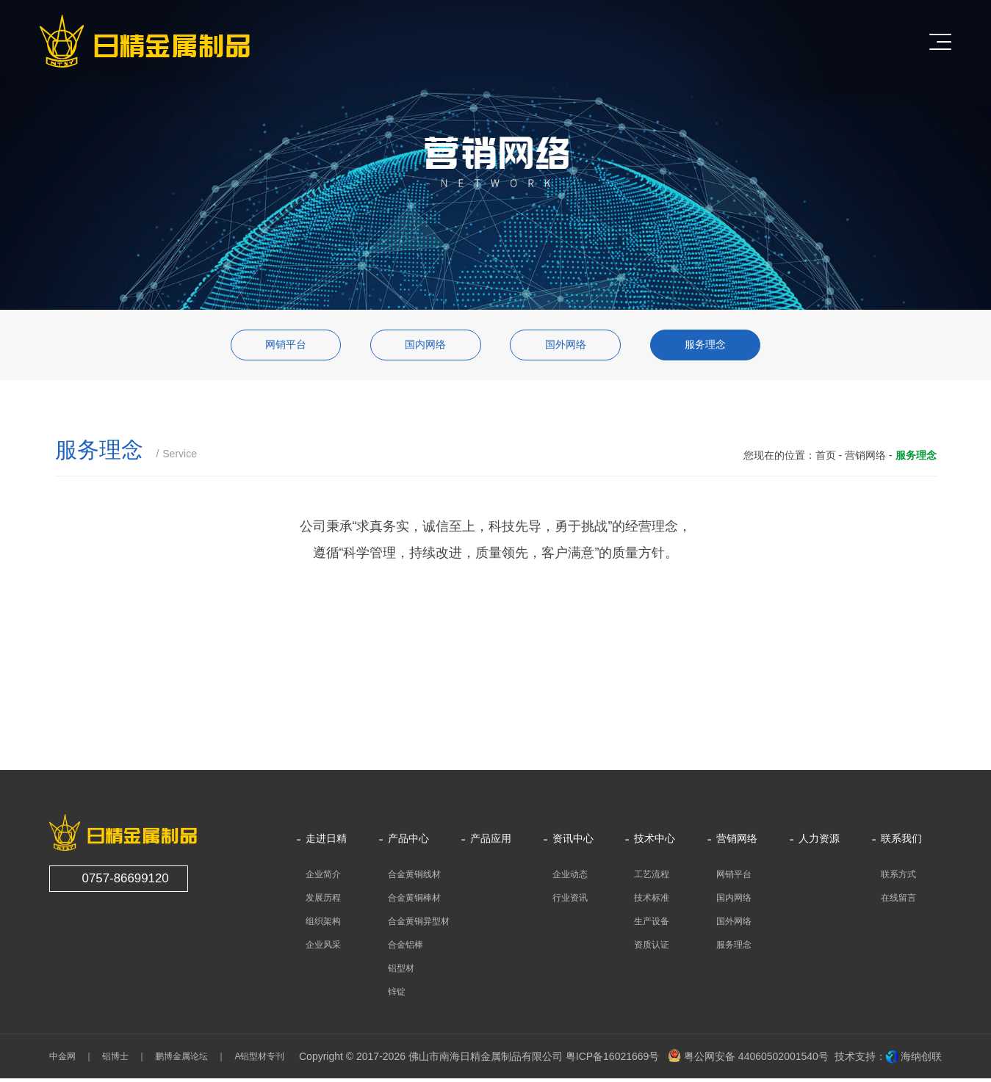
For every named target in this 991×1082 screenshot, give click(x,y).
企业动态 (570, 878)
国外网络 (569, 346)
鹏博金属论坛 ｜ (186, 1060)
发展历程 (323, 901)
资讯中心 (573, 842)
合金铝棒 (405, 948)
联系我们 (901, 842)
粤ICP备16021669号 (613, 1060)
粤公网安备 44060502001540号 (748, 1060)
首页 (825, 459)
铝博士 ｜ (119, 1060)
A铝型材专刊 (255, 1060)
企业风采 (323, 948)
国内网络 (421, 346)
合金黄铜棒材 (414, 901)
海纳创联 (921, 1060)
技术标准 (651, 901)
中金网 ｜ (71, 1060)
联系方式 (898, 878)
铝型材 (401, 972)
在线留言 (898, 901)
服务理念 (717, 346)
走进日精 (326, 842)
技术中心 (654, 842)
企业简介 (323, 878)
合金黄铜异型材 (419, 925)
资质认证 (651, 948)
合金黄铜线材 (414, 878)
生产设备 (651, 925)
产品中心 (408, 842)
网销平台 (273, 346)
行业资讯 (570, 901)
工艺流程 (651, 878)
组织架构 (323, 925)
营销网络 (865, 459)
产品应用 (490, 842)
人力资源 (819, 842)
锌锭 (397, 995)
